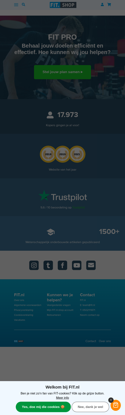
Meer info (62, 397)
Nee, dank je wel (90, 407)
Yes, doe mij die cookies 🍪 (43, 407)
